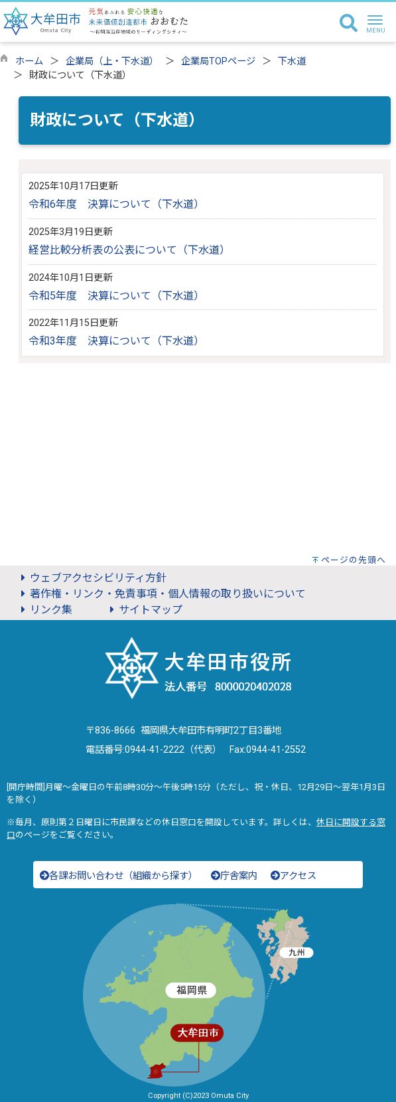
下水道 (292, 61)
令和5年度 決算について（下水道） (116, 295)
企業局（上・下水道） (112, 61)
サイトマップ (143, 609)
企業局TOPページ (218, 61)
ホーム (29, 61)
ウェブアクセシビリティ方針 (91, 578)
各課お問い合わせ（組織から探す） (119, 876)
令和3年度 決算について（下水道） (116, 341)
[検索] (349, 24)
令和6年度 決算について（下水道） (116, 204)
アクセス (293, 876)
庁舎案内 (234, 876)
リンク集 (44, 609)
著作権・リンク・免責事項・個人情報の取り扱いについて (161, 594)
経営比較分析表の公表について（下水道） (129, 250)
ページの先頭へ (353, 560)
